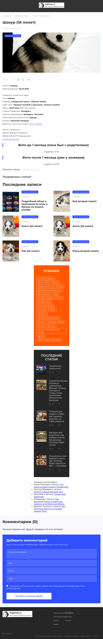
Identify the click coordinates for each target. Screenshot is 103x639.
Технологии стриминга (55, 367)
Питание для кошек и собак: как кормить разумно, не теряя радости (57, 416)
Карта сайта (86, 636)
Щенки (41, 336)
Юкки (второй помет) (85, 251)
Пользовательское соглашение (48, 636)
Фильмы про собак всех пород (49, 331)
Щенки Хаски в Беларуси (49, 340)
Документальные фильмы (50, 290)
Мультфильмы (44, 302)
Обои (52, 310)
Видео (56, 282)
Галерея (59, 286)
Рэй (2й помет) (31, 251)
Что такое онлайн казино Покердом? (51, 485)
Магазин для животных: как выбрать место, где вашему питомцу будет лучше (57, 438)
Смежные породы (56, 322)
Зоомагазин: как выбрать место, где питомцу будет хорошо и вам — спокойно (57, 461)
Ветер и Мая (21, 16)
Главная (7, 16)
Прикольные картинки (48, 318)
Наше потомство (41, 16)
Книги (59, 298)
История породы (45, 298)
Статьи (41, 326)
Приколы (42, 314)
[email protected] (11, 139)
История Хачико (71, 636)
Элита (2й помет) (32, 226)
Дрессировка (44, 294)
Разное (41, 322)
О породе (42, 310)
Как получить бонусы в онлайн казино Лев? (49, 508)
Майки (38, 124)
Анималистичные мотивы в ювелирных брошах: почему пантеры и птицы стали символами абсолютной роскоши (58, 390)
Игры (55, 294)
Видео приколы (45, 286)
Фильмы (51, 326)
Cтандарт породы (46, 278)
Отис (32, 124)
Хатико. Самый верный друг (48, 492)
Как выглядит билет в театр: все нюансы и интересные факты (49, 501)
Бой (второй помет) (84, 201)
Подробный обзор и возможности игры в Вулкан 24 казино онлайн (34, 205)
